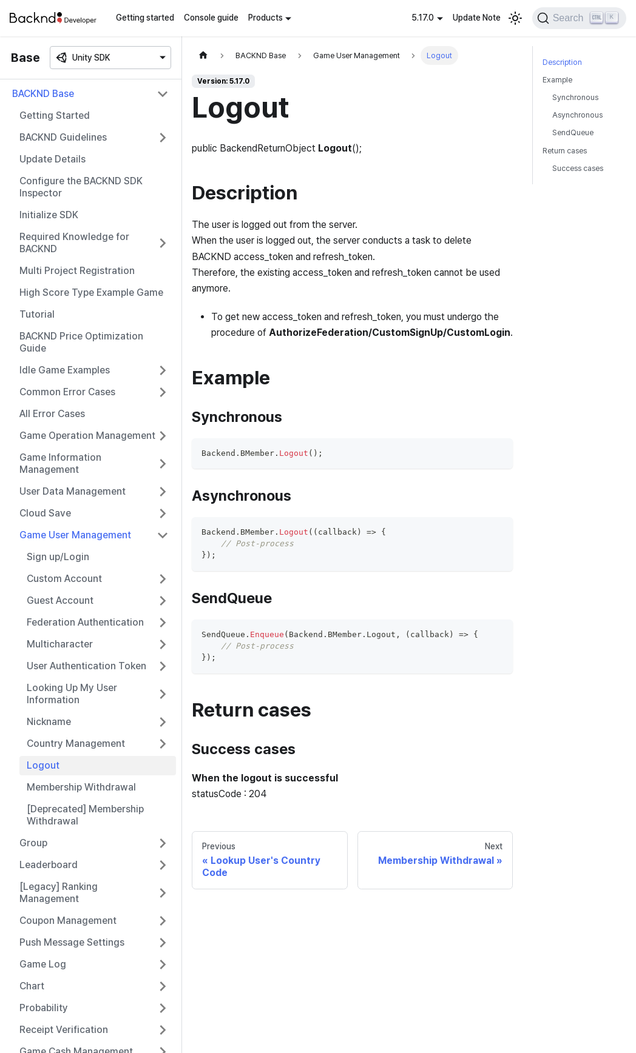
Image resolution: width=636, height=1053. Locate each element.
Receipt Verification (63, 1029)
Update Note (477, 17)
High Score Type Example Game (91, 292)
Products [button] (265, 17)
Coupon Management (68, 920)
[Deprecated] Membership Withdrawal (85, 815)
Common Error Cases (67, 392)
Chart (31, 986)
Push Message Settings (71, 942)
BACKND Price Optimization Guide (81, 342)
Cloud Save (45, 513)
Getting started (145, 17)
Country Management (76, 743)
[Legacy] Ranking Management (58, 892)
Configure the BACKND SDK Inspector (81, 187)
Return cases (565, 150)
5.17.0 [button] (422, 17)
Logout (43, 765)
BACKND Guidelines (63, 137)
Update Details (52, 159)
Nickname (49, 721)
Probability (43, 1008)
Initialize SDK (48, 215)
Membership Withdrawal (81, 787)
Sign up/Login (58, 557)
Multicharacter (60, 644)
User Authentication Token (86, 666)
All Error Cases (52, 414)
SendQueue (573, 132)
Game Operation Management (87, 435)
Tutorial (37, 314)
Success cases (577, 168)
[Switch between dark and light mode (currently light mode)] (515, 18)
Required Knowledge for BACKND (74, 243)
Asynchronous (577, 114)
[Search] (579, 18)
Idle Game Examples (64, 370)
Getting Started (54, 115)
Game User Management (75, 535)
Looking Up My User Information (72, 694)
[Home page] (203, 55)
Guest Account (60, 600)
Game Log (42, 964)
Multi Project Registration (77, 270)
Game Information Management (60, 463)
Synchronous (575, 97)
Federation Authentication (85, 622)
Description (562, 62)
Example (557, 79)
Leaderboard (48, 865)
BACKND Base (43, 93)
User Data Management (72, 491)
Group (33, 843)
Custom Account (64, 578)
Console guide (211, 17)
